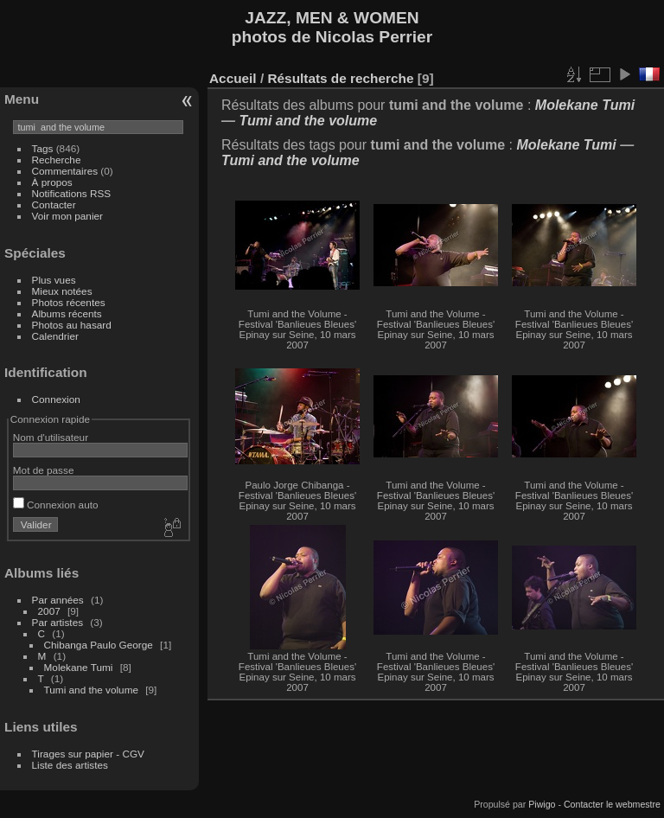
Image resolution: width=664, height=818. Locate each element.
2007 (49, 611)
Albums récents (67, 313)
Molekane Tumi (78, 667)
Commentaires (65, 170)
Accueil (233, 78)
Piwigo (541, 804)
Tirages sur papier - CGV (88, 753)
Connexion (56, 399)
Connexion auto (56, 504)
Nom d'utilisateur (50, 437)
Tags (43, 148)
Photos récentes (68, 302)
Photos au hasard (72, 324)
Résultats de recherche (340, 78)
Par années (58, 599)
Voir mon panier (67, 215)
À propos (52, 182)
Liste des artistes (70, 764)
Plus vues (54, 279)
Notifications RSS (72, 193)
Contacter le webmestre (612, 804)
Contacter (54, 204)
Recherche (56, 159)
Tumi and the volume (91, 689)
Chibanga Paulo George (98, 644)
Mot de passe (43, 470)
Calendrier (55, 336)
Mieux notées (62, 291)
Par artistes (58, 622)
